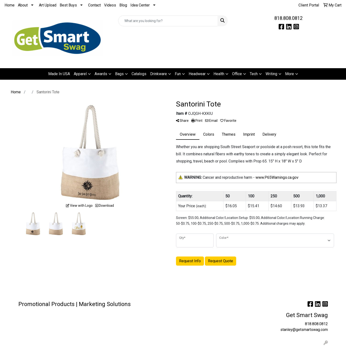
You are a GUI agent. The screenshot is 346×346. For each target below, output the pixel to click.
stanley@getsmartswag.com (304, 329)
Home (10, 5)
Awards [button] (101, 74)
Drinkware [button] (158, 74)
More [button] (289, 74)
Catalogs (139, 74)
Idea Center (140, 5)
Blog (123, 5)
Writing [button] (271, 74)
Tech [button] (254, 74)
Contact (94, 5)
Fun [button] (178, 74)
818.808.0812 (288, 18)
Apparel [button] (80, 74)
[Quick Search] (168, 20)
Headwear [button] (197, 74)
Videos (110, 5)
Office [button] (237, 74)
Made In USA (59, 74)
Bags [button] (119, 74)
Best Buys (68, 5)
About (23, 5)
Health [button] (218, 74)
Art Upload (47, 5)
